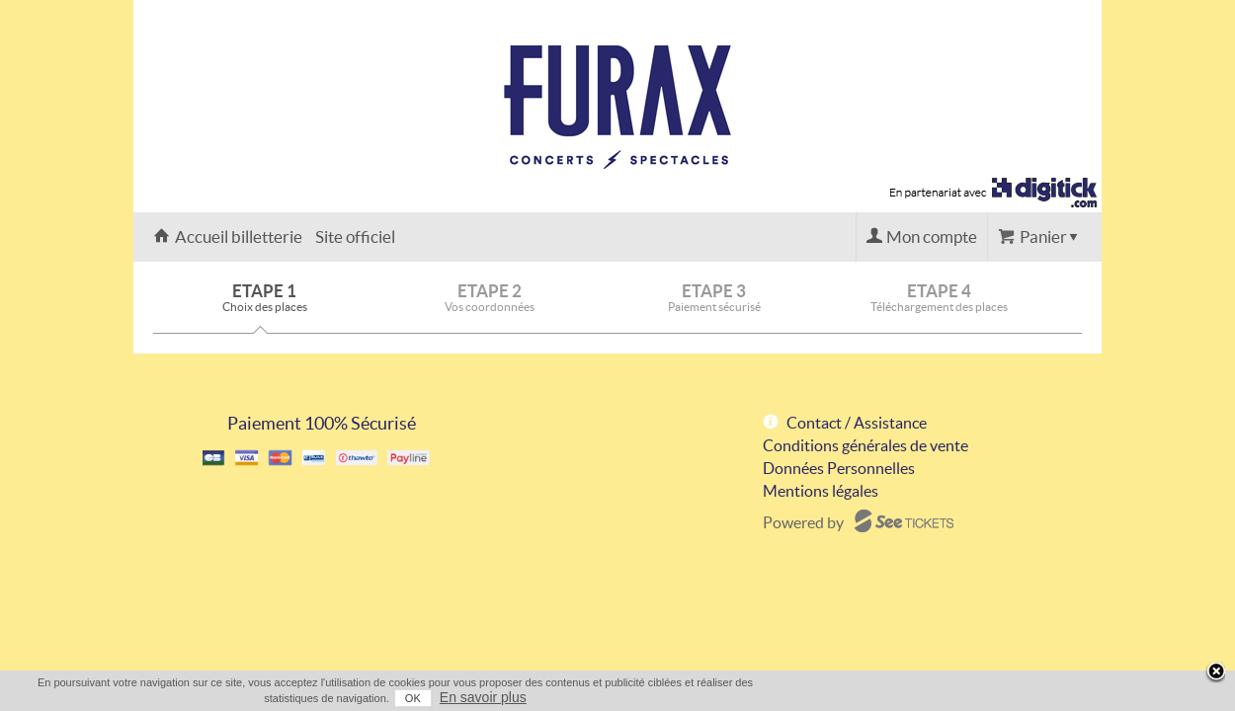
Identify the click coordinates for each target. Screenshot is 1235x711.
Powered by (803, 522)
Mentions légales (820, 491)
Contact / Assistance (856, 423)
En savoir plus (1064, 697)
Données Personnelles (839, 468)
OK (994, 698)
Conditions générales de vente (865, 445)
